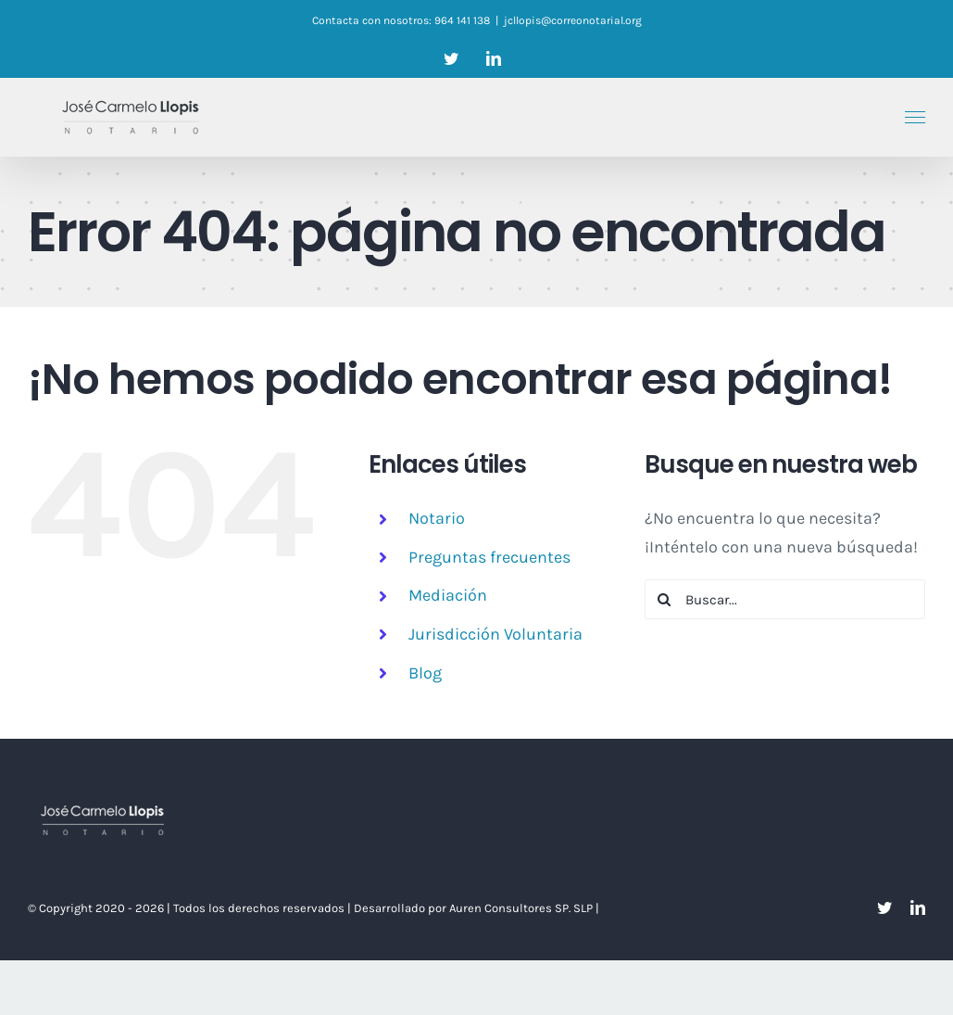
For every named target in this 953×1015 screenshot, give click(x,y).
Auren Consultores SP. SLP (522, 908)
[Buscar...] (785, 599)
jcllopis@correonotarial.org (573, 20)
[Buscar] (664, 599)
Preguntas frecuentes (489, 557)
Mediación (447, 595)
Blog (425, 673)
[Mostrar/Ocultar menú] (915, 117)
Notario (436, 518)
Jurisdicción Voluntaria (495, 634)
